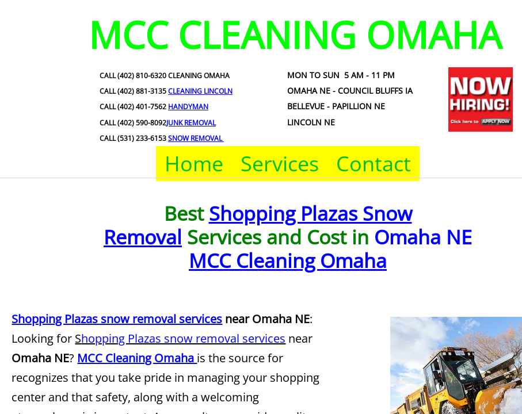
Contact (373, 164)
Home (194, 164)
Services (280, 164)
